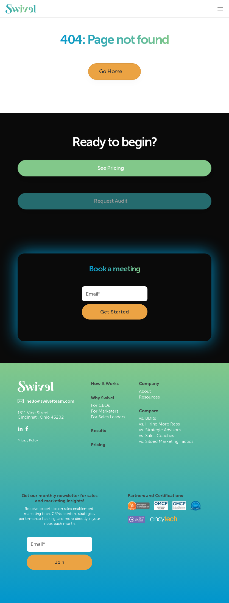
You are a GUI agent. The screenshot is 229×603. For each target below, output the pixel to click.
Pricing (98, 444)
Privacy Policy (28, 440)
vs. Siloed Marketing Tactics (166, 441)
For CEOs (100, 405)
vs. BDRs (147, 418)
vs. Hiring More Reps (159, 424)
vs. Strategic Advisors (160, 429)
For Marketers (104, 411)
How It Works (105, 383)
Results (98, 430)
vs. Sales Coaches (156, 435)
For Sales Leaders (108, 416)
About (145, 391)
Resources (149, 397)
